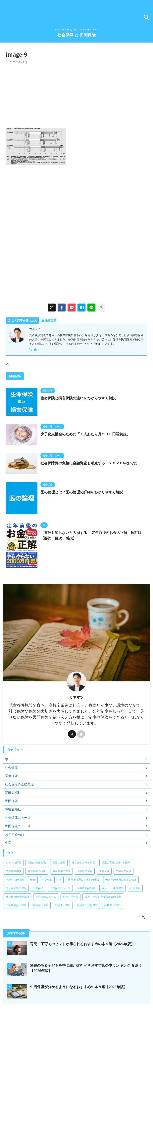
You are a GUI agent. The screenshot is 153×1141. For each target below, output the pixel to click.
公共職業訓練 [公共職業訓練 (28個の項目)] (13, 910)
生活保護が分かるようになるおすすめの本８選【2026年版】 (79, 1027)
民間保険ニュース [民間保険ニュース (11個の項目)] (60, 928)
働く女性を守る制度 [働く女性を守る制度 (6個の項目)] (83, 902)
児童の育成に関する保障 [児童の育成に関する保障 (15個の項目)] (116, 902)
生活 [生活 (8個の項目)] (104, 928)
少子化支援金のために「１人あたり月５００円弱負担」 (93, 442)
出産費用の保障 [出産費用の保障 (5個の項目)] (61, 910)
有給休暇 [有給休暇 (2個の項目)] (47, 919)
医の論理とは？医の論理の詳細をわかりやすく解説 (90, 511)
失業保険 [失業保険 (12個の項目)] (104, 910)
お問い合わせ (24, 1117)
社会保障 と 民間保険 (76, 35)
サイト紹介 (67, 1117)
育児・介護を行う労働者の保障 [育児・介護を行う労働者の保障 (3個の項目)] (103, 936)
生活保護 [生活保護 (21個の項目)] (118, 928)
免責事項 (131, 1117)
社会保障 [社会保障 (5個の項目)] (135, 928)
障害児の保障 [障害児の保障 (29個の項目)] (40, 945)
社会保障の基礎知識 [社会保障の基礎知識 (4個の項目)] (17, 936)
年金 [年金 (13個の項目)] (32, 919)
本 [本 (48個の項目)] (60, 919)
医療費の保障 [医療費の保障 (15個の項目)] (84, 910)
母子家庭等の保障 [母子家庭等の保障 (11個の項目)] (16, 928)
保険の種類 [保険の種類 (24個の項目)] (58, 902)
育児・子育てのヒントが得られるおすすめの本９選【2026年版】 (82, 984)
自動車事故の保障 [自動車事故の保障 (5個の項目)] (16, 945)
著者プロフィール (46, 1117)
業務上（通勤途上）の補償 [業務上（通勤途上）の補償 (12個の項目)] (83, 919)
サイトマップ (85, 1117)
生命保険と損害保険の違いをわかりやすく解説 (86, 398)
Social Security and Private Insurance (76, 1125)
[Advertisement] (76, 94)
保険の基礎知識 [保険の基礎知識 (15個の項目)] (37, 902)
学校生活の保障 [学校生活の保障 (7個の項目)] (15, 919)
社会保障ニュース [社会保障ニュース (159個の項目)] (45, 936)
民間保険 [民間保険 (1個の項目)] (38, 928)
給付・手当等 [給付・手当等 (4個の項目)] (70, 936)
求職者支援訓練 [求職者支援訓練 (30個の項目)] (86, 928)
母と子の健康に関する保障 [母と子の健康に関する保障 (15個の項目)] (120, 919)
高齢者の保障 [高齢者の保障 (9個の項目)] (112, 945)
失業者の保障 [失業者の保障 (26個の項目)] (123, 910)
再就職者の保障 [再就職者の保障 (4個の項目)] (37, 910)
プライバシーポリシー (109, 1117)
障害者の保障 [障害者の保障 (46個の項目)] (63, 945)
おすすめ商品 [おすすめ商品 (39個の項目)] (13, 902)
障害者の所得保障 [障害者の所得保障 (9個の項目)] (87, 945)
